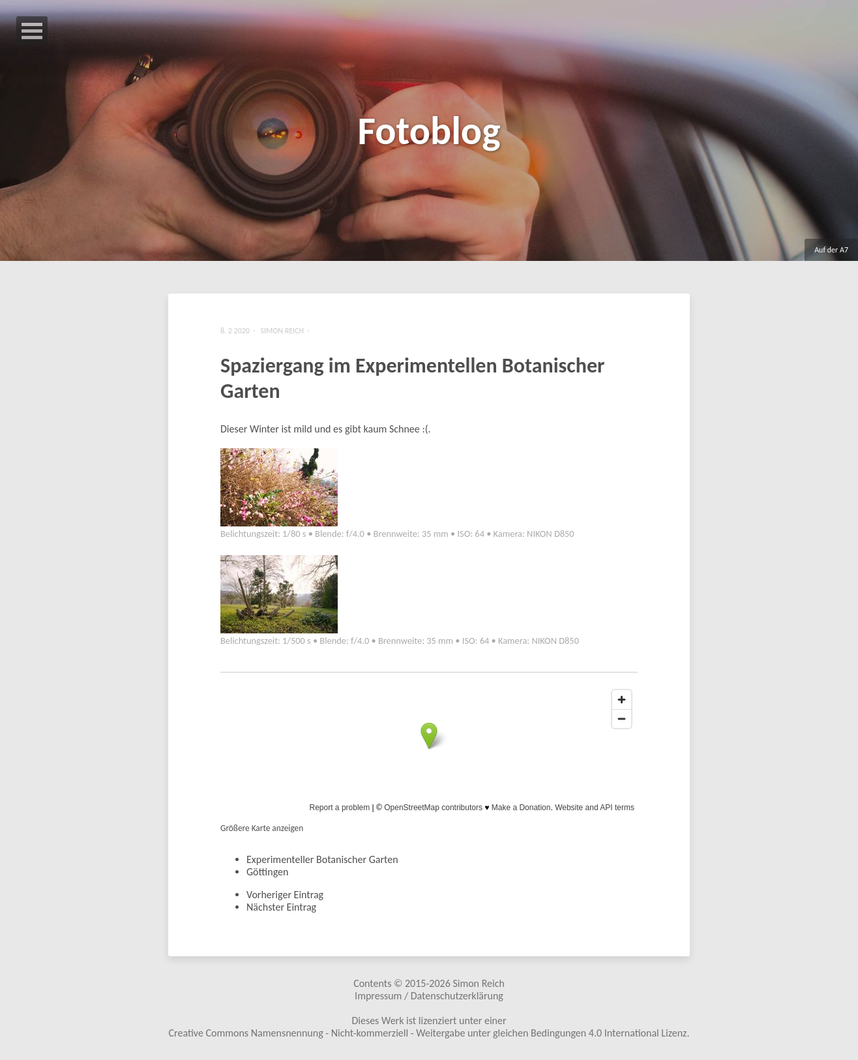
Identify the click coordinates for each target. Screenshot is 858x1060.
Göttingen (267, 872)
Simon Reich (478, 983)
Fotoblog (428, 131)
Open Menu (32, 31)
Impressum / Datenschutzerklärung (429, 996)
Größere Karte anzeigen (261, 828)
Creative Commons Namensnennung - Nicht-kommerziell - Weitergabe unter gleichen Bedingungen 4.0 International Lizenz (428, 1033)
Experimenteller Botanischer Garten (322, 859)
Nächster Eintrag (281, 907)
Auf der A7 (831, 249)
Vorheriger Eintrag (284, 894)
